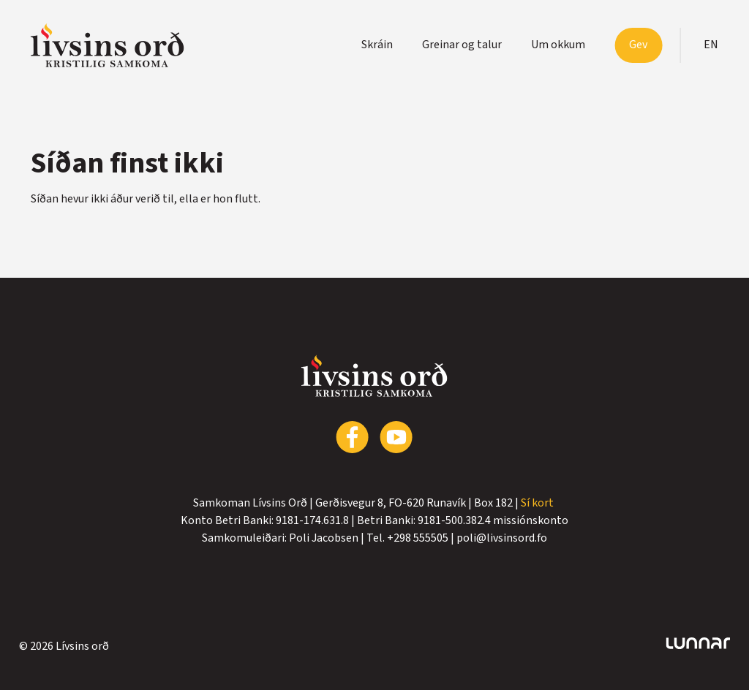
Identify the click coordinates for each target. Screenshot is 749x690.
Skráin (377, 45)
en (711, 45)
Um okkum (558, 45)
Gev (638, 45)
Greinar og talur (462, 45)
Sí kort (538, 503)
